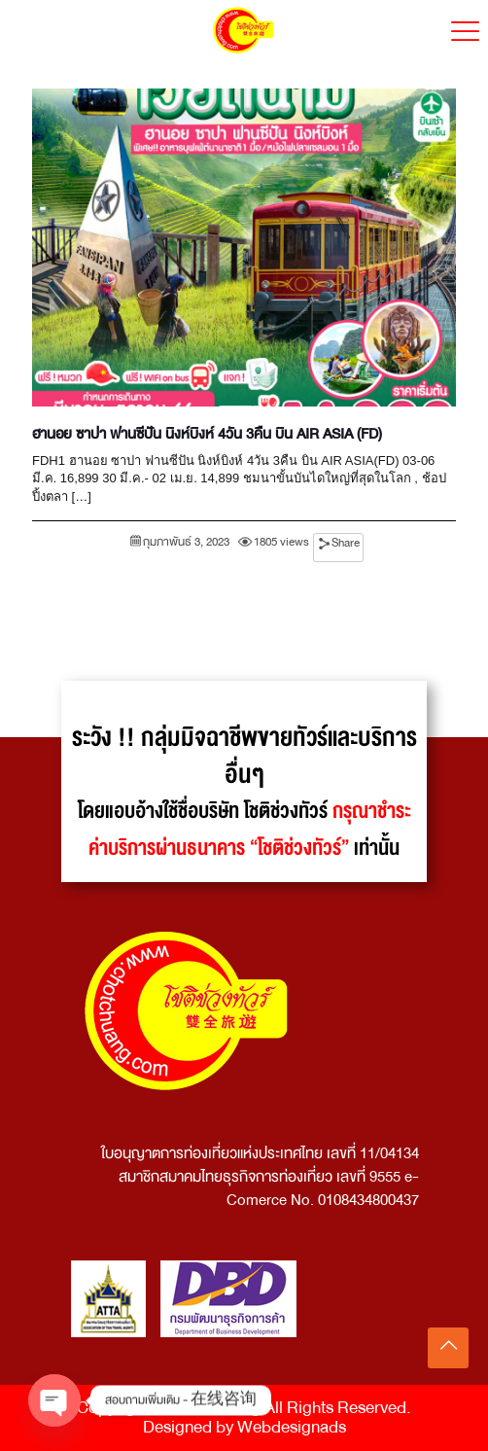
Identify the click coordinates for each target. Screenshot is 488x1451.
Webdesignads (291, 1427)
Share (345, 543)
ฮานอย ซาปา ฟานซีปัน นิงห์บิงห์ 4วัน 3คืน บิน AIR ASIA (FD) (207, 433)
